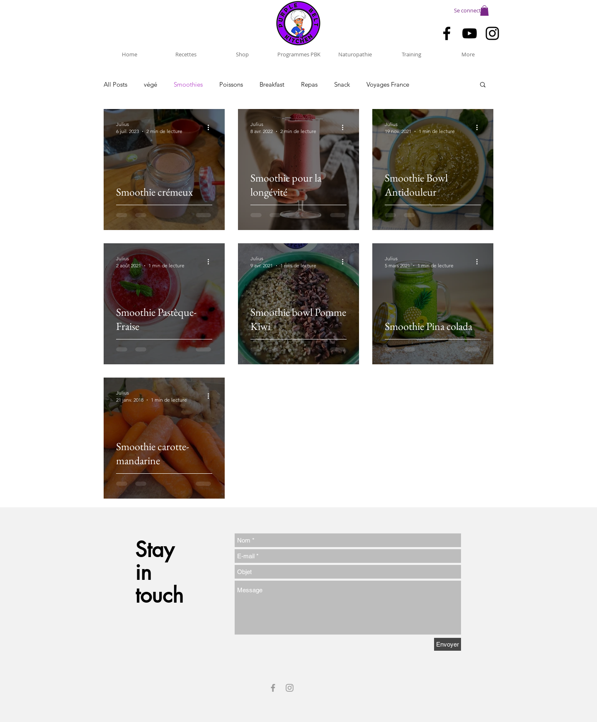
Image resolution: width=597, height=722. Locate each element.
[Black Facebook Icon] (447, 33)
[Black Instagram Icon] (492, 33)
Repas (309, 84)
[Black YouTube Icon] (469, 33)
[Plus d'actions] (211, 127)
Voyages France (387, 84)
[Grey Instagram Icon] (289, 688)
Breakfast (272, 84)
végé (150, 84)
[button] (484, 10)
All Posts (115, 84)
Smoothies (188, 84)
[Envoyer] (447, 644)
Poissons (231, 84)
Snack (342, 84)
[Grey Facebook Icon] (273, 688)
